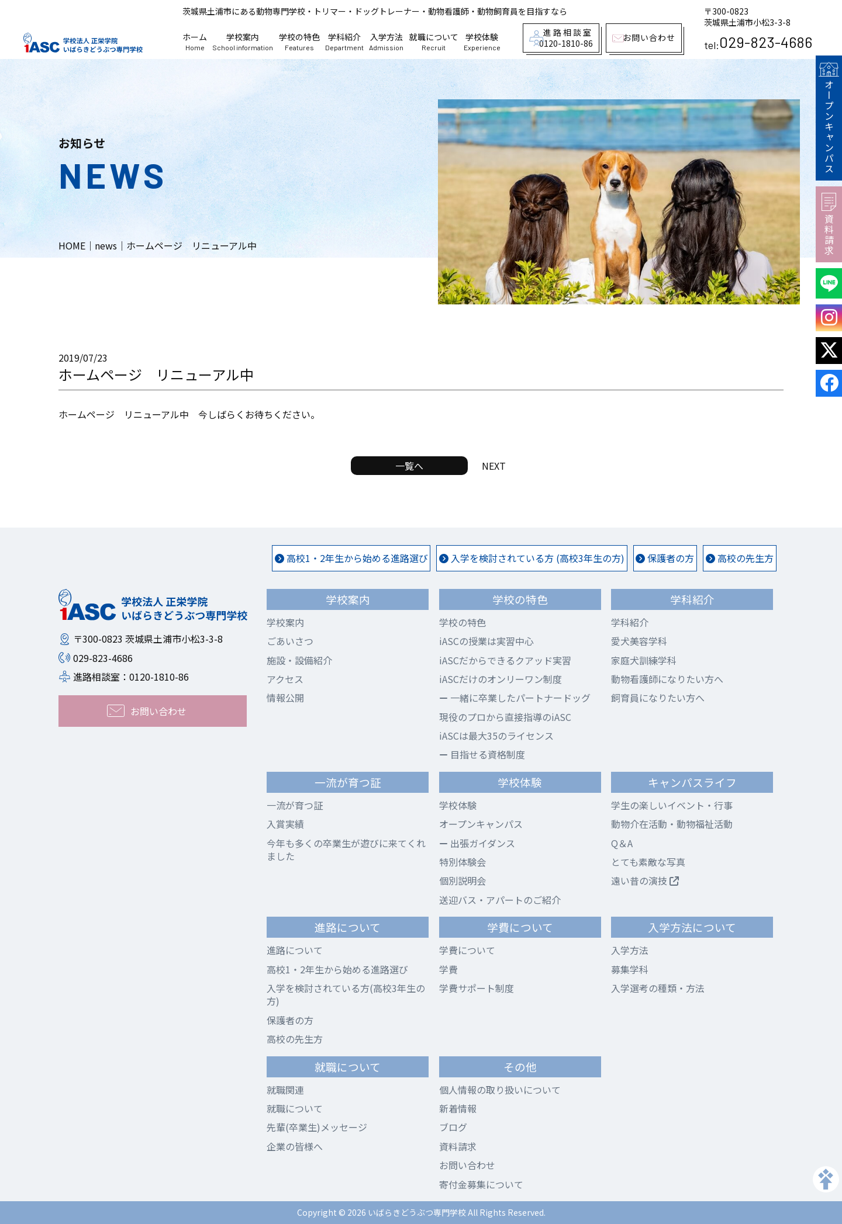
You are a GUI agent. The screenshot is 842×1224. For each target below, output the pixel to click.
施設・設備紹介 (299, 660)
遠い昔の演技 (645, 880)
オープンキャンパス (828, 118)
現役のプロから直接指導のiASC (505, 717)
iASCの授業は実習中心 (486, 641)
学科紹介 (344, 42)
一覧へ (409, 466)
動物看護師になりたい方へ (667, 679)
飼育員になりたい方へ (658, 698)
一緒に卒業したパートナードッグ (515, 698)
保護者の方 (665, 558)
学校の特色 (299, 42)
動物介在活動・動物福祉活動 (672, 824)
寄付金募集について (481, 1184)
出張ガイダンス (477, 843)
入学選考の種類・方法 (658, 988)
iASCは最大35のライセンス (496, 736)
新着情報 (458, 1108)
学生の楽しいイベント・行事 (672, 805)
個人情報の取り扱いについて (500, 1090)
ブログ (453, 1127)
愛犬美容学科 (639, 641)
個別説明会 (462, 880)
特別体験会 (462, 862)
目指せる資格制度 (482, 754)
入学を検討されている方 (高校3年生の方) (531, 558)
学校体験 (482, 42)
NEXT (494, 466)
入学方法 (386, 42)
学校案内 (242, 42)
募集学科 (629, 969)
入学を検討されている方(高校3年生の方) (346, 994)
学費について (467, 950)
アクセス (285, 679)
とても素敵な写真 (648, 862)
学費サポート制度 (476, 988)
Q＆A (622, 843)
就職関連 (285, 1090)
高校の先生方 (740, 558)
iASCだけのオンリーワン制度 (500, 679)
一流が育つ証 (295, 805)
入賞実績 (285, 824)
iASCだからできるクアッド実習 (505, 660)
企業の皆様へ (295, 1146)
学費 (448, 969)
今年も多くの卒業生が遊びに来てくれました (346, 849)
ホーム (194, 42)
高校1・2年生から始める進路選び (351, 558)
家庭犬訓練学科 (644, 660)
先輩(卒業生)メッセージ (317, 1127)
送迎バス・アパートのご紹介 (500, 900)
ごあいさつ (290, 641)
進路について (295, 950)
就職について (433, 42)
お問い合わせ (467, 1165)
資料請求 (829, 224)
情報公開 (285, 698)
